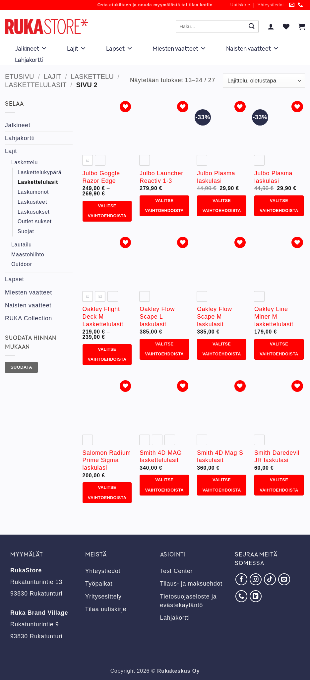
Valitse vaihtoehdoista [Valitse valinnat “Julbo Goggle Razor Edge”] (107, 211)
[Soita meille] (300, 5)
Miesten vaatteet (179, 48)
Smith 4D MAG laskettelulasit (161, 456)
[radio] (88, 160)
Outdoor (21, 264)
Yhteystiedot (271, 5)
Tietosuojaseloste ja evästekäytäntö (188, 600)
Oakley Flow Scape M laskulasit (214, 317)
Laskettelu (92, 76)
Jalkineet (31, 48)
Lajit (76, 48)
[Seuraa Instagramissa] (256, 579)
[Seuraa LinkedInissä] (256, 596)
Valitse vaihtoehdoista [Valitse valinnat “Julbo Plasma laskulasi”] (221, 205)
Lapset (119, 48)
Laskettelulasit (36, 84)
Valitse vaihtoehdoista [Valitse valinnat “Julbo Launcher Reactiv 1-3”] (164, 205)
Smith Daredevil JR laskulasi (276, 456)
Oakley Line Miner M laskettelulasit (273, 317)
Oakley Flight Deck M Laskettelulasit (103, 317)
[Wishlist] (286, 26)
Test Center (176, 571)
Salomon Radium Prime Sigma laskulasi (107, 460)
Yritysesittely (103, 596)
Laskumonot (33, 192)
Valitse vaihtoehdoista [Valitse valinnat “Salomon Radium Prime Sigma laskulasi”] (107, 492)
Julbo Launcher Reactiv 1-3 (161, 177)
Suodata (21, 367)
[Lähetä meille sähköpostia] (292, 5)
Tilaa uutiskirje (106, 609)
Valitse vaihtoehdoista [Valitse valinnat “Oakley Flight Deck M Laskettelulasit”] (107, 354)
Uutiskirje (240, 5)
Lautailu (21, 244)
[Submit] (251, 27)
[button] (271, 26)
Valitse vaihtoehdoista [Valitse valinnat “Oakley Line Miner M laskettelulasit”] (279, 349)
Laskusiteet (32, 202)
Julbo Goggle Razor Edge (101, 177)
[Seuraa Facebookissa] (241, 579)
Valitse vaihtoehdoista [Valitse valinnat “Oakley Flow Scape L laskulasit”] (164, 349)
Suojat (26, 231)
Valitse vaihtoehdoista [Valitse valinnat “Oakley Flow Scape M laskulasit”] (221, 349)
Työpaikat (99, 583)
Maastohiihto (27, 254)
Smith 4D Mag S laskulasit (220, 456)
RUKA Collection (28, 318)
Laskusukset (34, 212)
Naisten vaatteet (252, 48)
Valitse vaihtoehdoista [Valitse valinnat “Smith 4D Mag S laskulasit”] (221, 485)
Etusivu (19, 76)
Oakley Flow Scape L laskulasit (157, 317)
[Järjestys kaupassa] (264, 81)
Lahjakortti (29, 59)
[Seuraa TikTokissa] (270, 579)
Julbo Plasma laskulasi (216, 177)
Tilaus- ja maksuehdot (191, 583)
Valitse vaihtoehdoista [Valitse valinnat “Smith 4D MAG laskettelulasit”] (164, 485)
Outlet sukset (35, 221)
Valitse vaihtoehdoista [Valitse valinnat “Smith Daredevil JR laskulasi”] (279, 485)
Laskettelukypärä (39, 172)
